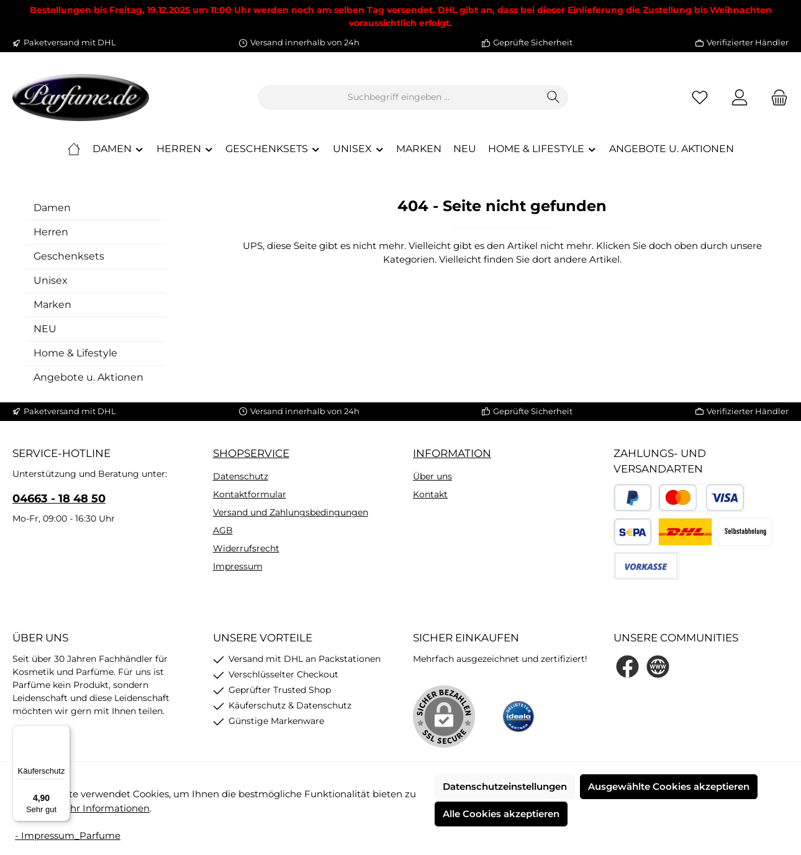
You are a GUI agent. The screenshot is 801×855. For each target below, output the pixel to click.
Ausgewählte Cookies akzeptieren (668, 786)
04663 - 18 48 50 (59, 498)
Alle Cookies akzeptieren (501, 814)
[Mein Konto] (739, 97)
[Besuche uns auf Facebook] (627, 667)
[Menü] (62, 732)
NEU (45, 329)
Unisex (51, 280)
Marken (52, 304)
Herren (51, 232)
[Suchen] (553, 97)
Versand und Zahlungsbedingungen (290, 512)
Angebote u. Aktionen (88, 377)
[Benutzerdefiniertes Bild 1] (518, 716)
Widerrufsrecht (246, 548)
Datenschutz (240, 476)
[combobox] (399, 97)
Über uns (432, 476)
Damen (52, 208)
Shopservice (251, 453)
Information (452, 453)
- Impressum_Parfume (67, 835)
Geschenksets (69, 256)
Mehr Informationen (103, 808)
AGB (223, 530)
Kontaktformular (249, 494)
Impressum (238, 566)
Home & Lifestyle (75, 353)
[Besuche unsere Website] (658, 667)
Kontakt (430, 494)
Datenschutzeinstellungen (505, 786)
